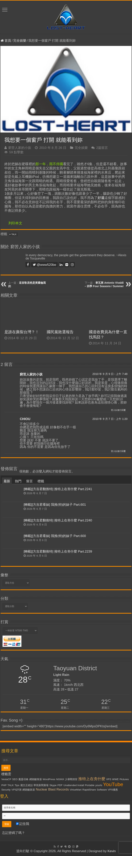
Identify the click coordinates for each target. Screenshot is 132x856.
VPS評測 (16, 789)
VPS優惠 (113, 789)
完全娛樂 (19, 40)
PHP (4, 785)
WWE (115, 779)
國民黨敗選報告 (60, 332)
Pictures (124, 779)
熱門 (18, 481)
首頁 (6, 40)
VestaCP (6, 779)
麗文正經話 (26, 785)
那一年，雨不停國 (49, 164)
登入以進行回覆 (118, 410)
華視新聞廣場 (41, 785)
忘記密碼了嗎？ (13, 833)
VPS (108, 779)
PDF (60, 785)
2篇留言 (102, 148)
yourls (98, 785)
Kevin (111, 851)
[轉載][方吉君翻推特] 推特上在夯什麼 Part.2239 (58, 551)
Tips (17, 785)
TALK (13, 234)
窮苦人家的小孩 (19, 148)
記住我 (22, 824)
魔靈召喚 (23, 779)
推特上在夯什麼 (91, 779)
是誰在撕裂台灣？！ (21, 332)
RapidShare (89, 789)
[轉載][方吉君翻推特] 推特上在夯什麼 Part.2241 (58, 489)
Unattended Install (73, 785)
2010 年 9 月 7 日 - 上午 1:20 (109, 418)
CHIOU (25, 419)
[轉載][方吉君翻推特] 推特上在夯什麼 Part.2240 (58, 520)
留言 (29, 481)
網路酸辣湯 (35, 779)
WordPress (49, 779)
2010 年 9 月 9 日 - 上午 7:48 (109, 373)
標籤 (41, 481)
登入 (42, 471)
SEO (15, 779)
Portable (89, 785)
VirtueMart (75, 789)
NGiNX (60, 779)
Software (102, 789)
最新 (7, 481)
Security (6, 789)
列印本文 (15, 223)
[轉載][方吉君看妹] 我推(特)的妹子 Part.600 (55, 536)
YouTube (113, 784)
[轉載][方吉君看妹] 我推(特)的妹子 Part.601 (55, 504)
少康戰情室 (71, 779)
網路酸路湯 (28, 789)
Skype (53, 785)
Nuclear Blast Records (52, 789)
